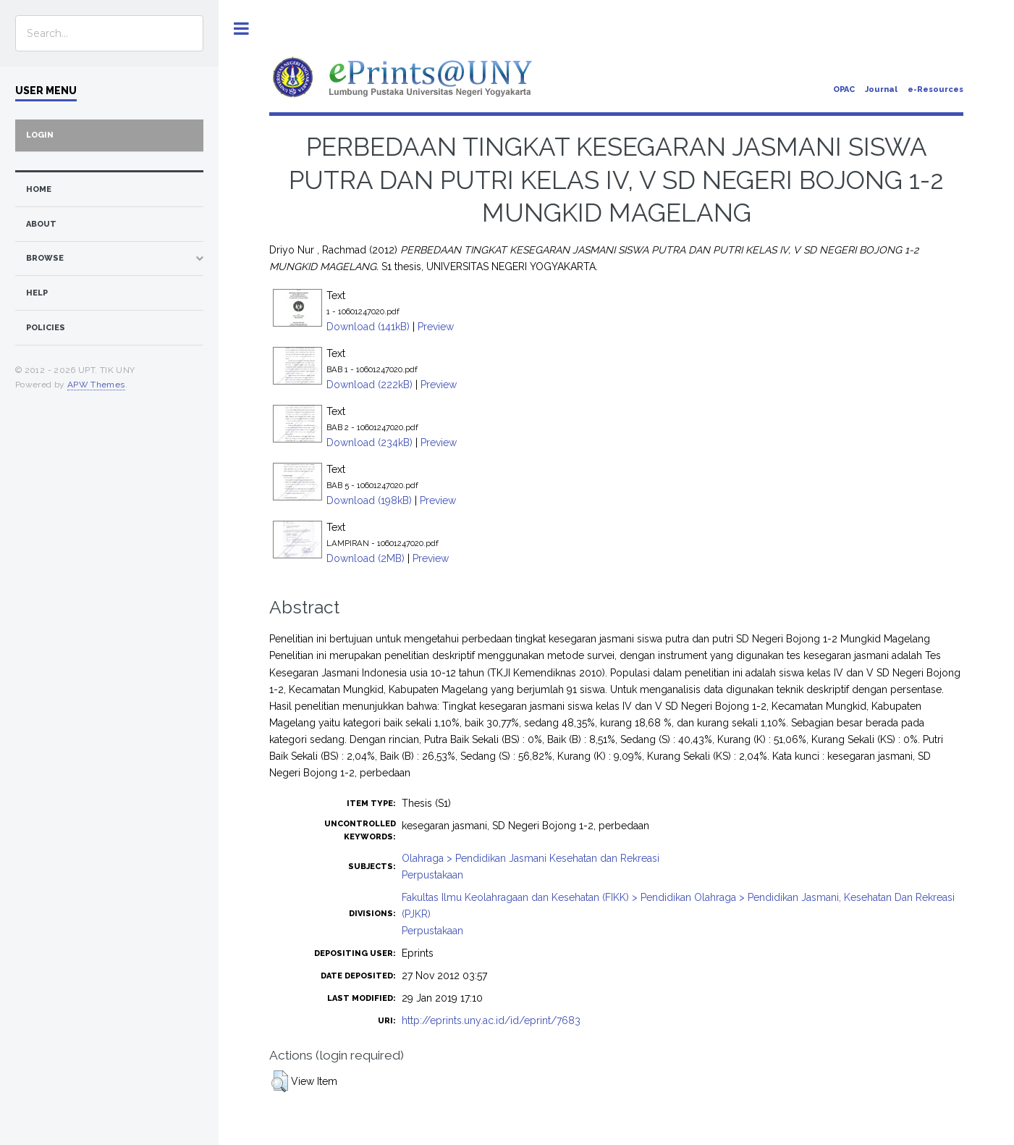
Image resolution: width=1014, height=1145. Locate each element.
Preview (436, 326)
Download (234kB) (369, 442)
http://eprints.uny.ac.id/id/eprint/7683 (491, 1020)
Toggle (241, 28)
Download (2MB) (365, 558)
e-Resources (935, 89)
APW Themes (96, 384)
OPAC (844, 89)
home (38, 189)
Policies (45, 327)
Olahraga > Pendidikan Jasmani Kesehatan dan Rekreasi (530, 858)
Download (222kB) (369, 384)
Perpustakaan (432, 875)
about (41, 224)
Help (37, 293)
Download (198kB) (369, 500)
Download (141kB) (368, 326)
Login (40, 135)
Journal (881, 89)
